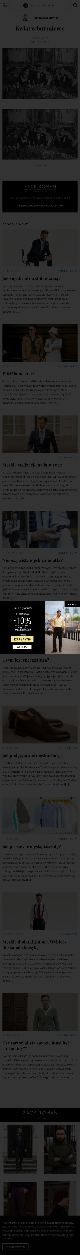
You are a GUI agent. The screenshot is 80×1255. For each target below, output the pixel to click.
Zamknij (72, 603)
